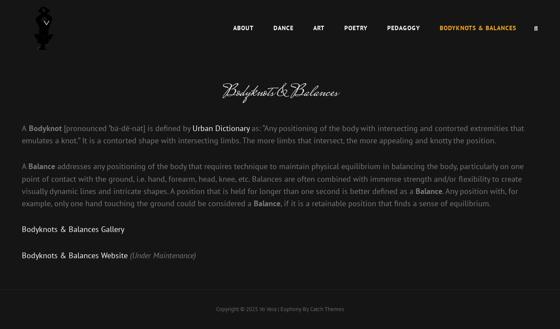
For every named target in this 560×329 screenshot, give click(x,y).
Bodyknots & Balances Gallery (73, 229)
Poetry (356, 28)
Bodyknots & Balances (478, 28)
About (243, 28)
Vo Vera (267, 309)
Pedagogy (403, 28)
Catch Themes (327, 309)
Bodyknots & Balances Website (75, 255)
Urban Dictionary (220, 128)
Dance (283, 28)
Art (319, 28)
